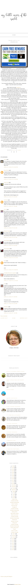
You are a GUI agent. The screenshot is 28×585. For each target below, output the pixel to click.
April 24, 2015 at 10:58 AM (11, 269)
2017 (13, 480)
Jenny (5, 159)
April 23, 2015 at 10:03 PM (11, 167)
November (14, 486)
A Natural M (14, 522)
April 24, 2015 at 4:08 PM (10, 296)
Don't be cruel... (14, 505)
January (13, 537)
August (13, 491)
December (14, 485)
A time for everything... (13, 449)
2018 (13, 478)
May (14, 496)
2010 (13, 544)
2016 (13, 481)
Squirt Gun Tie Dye (12, 398)
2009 (13, 546)
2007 (13, 549)
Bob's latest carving (14, 513)
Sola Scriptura (7, 240)
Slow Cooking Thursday (13, 406)
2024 (13, 469)
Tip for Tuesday (14, 503)
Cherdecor (6, 306)
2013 (13, 540)
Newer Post (23, 318)
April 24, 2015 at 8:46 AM (10, 245)
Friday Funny (10, 389)
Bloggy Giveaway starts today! (16, 371)
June (14, 494)
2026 (13, 466)
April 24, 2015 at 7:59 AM (10, 206)
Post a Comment (4, 316)
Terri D (5, 209)
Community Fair (11, 440)
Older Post (4, 318)
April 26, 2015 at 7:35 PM (10, 313)
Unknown (6, 200)
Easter (14, 529)
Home (14, 35)
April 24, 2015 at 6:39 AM (10, 196)
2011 (13, 543)
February (14, 535)
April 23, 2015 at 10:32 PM (11, 179)
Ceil (5, 283)
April (14, 497)
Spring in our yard (14, 521)
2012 (13, 541)
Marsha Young (7, 231)
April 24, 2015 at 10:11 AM (11, 257)
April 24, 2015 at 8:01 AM (10, 227)
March (13, 533)
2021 (13, 474)
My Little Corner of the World (14, 17)
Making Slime (14, 511)
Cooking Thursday (12, 423)
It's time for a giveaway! (14, 415)
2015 (13, 483)
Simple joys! (14, 519)
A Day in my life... (14, 530)
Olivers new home (14, 514)
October (13, 488)
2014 (13, 538)
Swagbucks (13, 68)
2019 (13, 477)
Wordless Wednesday (14, 502)
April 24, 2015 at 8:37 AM (10, 237)
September (14, 489)
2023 (13, 470)
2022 (13, 472)
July (13, 492)
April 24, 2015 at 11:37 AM (11, 280)
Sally (5, 260)
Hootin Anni (6, 182)
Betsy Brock (6, 170)
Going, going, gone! (15, 527)
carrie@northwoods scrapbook (10, 273)
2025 (13, 467)
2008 (13, 548)
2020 (13, 475)
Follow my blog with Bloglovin (6, 576)
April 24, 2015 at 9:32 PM (10, 303)
